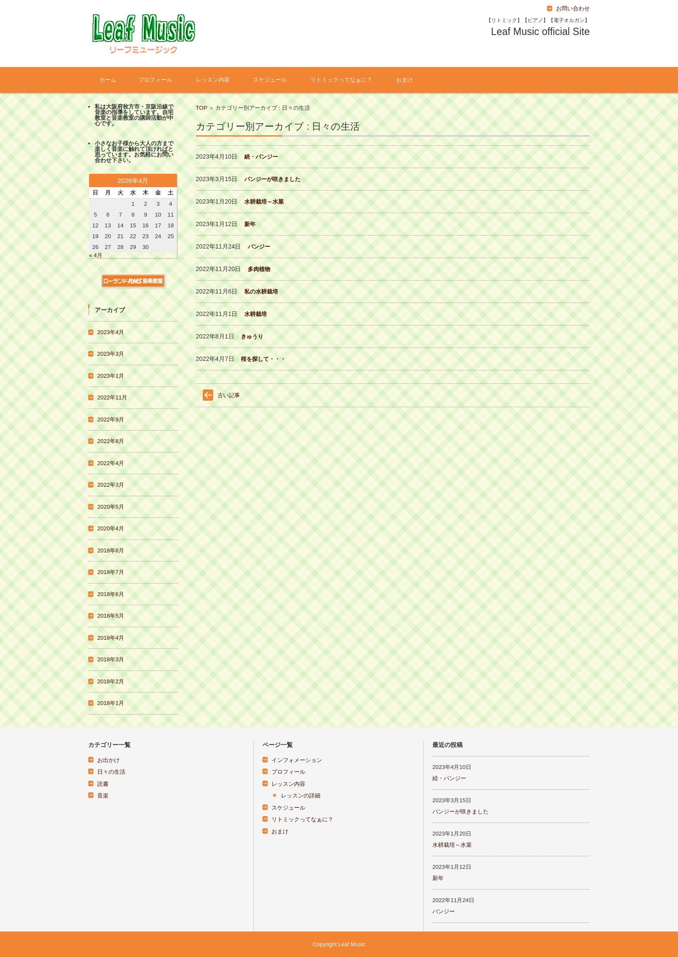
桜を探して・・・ (263, 359)
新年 (250, 224)
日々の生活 (111, 772)
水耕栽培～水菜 (264, 201)
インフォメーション (297, 760)
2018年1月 (110, 703)
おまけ (404, 80)
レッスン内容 (213, 80)
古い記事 (228, 395)
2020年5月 (110, 507)
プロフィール (155, 80)
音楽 (103, 795)
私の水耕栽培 (261, 291)
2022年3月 (110, 485)
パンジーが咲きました (272, 179)
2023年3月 (110, 354)
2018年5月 (110, 615)
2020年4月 (110, 528)
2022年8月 (110, 441)
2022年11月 (112, 397)
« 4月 (95, 255)
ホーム (107, 80)
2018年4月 (110, 638)
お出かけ (108, 760)
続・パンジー (261, 156)
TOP (202, 108)
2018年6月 (110, 594)
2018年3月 (110, 659)
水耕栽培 (255, 314)
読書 (103, 784)
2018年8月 (110, 550)
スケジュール (270, 80)
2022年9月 (110, 419)
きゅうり (252, 336)
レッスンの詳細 (300, 795)
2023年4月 (110, 332)
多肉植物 (259, 269)
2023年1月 (110, 376)
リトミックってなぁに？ (341, 80)
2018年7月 (110, 572)
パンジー (259, 246)
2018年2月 (110, 681)
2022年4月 (110, 463)
